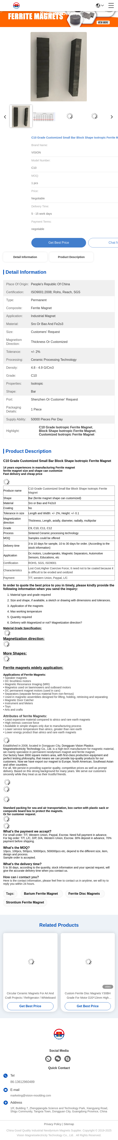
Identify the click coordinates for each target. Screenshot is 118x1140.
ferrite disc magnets (84, 893)
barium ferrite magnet (41, 893)
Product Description (71, 257)
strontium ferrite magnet (25, 902)
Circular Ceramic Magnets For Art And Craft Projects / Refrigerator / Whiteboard (30, 995)
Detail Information (25, 257)
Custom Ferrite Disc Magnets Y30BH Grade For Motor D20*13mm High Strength (88, 996)
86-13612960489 (22, 1082)
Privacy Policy (52, 1124)
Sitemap (69, 1124)
